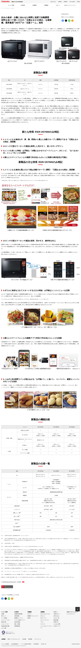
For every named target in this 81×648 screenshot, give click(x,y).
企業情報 (60, 1)
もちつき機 (3, 628)
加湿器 (28, 617)
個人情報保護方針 (14, 643)
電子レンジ (3, 615)
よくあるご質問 (57, 623)
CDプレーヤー (43, 617)
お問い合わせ (53, 1)
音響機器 (46, 5)
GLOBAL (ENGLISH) (75, 643)
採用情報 (65, 1)
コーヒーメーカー (5, 623)
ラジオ (41, 621)
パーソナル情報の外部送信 (26, 643)
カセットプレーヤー (44, 619)
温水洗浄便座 (17, 621)
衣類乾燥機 (16, 615)
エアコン (29, 613)
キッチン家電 (11, 5)
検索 (79, 1)
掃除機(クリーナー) (18, 617)
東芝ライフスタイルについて (14, 638)
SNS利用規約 (36, 643)
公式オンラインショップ (69, 5)
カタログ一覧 (56, 617)
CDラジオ (42, 615)
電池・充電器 (17, 623)
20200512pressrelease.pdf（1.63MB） (13, 582)
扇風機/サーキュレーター (32, 615)
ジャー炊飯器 (4, 617)
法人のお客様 (72, 1)
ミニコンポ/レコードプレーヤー (46, 626)
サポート (58, 5)
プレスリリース (37, 638)
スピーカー (42, 623)
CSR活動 (24, 638)
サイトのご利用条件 (5, 643)
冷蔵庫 (2, 613)
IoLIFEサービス (57, 626)
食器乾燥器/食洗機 (5, 626)
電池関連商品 (17, 626)
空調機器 (34, 5)
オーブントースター (5, 619)
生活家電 (23, 5)
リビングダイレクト (71, 613)
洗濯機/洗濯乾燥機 (18, 613)
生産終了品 (56, 621)
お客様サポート (57, 613)
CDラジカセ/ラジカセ (45, 613)
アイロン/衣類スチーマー (19, 619)
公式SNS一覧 (43, 643)
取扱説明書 (56, 619)
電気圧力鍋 (3, 621)
